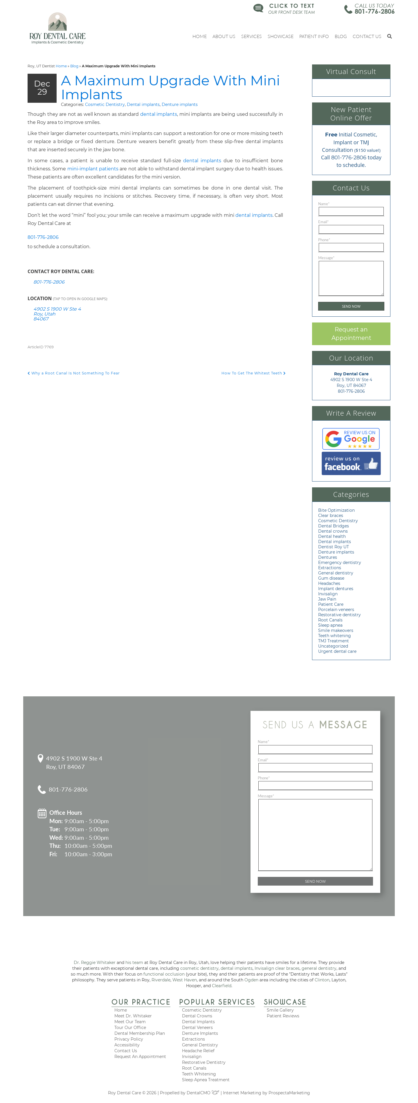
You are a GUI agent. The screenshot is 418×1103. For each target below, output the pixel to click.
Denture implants (180, 105)
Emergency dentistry (339, 562)
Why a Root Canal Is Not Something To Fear (74, 374)
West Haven (184, 980)
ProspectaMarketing (289, 1092)
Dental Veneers (197, 1027)
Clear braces (330, 515)
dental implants (158, 115)
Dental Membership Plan (139, 1033)
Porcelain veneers (336, 609)
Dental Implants (198, 1021)
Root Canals (330, 620)
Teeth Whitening (199, 1074)
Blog (341, 36)
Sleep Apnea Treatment (206, 1079)
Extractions (329, 567)
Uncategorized (333, 646)
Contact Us (367, 36)
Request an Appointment (351, 333)
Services (251, 36)
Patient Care (330, 604)
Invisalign (328, 593)
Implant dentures (335, 588)
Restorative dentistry (339, 614)
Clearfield (221, 985)
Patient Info (314, 36)
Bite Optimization (336, 510)
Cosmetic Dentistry (105, 105)
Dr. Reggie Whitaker (95, 962)
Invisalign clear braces (277, 968)
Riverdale (161, 980)
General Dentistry (200, 1045)
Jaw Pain (327, 599)
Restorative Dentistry (204, 1062)
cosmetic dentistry (199, 968)
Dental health (332, 536)
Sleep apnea (330, 625)
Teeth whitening (334, 635)
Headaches (329, 583)
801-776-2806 (375, 11)
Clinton (322, 980)
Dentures (327, 557)
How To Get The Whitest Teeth (253, 374)
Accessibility (127, 1045)
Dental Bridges (333, 526)
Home (199, 36)
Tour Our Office (130, 1027)
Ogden (251, 980)
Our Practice (140, 1002)
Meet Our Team (130, 1021)
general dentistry (319, 968)
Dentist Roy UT (333, 546)
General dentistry (335, 573)
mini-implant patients (92, 169)
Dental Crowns (197, 1016)
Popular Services (217, 1002)
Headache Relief (198, 1050)
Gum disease (331, 578)
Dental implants (143, 105)
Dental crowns (333, 531)
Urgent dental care (337, 651)
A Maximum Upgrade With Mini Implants (155, 87)
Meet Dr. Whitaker (133, 1016)
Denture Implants (200, 1033)
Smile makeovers (335, 630)
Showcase (280, 36)
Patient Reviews (283, 1016)
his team (134, 962)
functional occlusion (164, 974)
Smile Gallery (280, 1010)
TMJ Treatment (333, 641)
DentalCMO (203, 1092)
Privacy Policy (128, 1039)
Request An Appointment (140, 1056)
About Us (223, 36)
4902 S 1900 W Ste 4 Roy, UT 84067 (74, 762)
